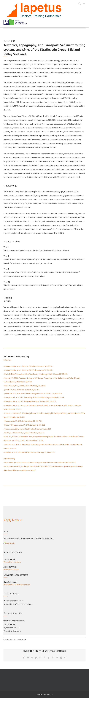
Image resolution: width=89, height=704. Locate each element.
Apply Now (11, 520)
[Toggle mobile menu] (84, 3)
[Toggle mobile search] (79, 3)
